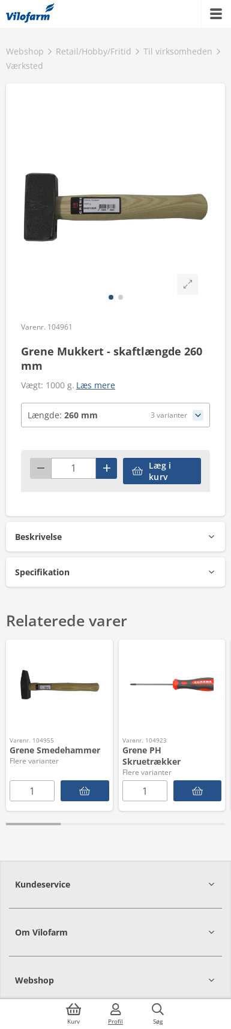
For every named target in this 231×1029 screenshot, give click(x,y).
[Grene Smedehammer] (85, 790)
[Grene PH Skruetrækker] (197, 790)
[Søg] (158, 1014)
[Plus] (106, 468)
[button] (115, 536)
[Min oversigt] (30, 14)
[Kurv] (74, 1014)
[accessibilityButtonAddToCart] (162, 471)
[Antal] (73, 468)
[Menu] (216, 14)
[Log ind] (116, 1014)
